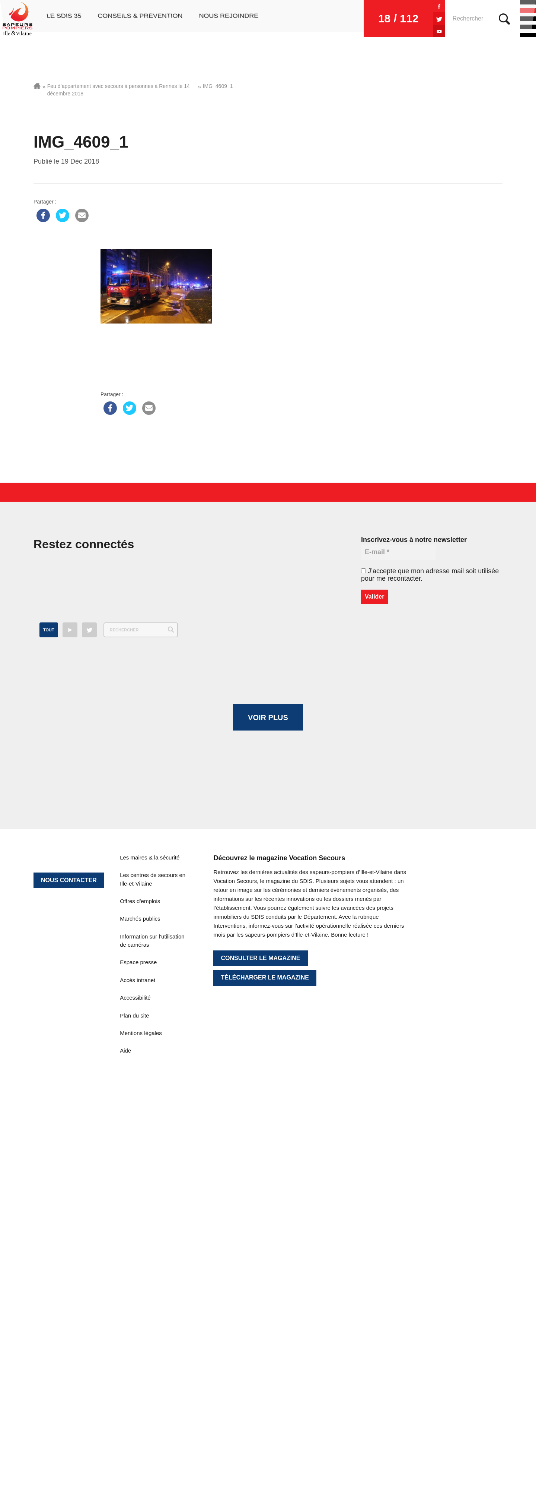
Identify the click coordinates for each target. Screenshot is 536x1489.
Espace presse (138, 1254)
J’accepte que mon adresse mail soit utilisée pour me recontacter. (430, 574)
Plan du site (134, 1307)
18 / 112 (369, 18)
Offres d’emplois (140, 1193)
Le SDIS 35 (62, 18)
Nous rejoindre (228, 18)
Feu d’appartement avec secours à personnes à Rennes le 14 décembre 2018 (118, 90)
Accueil (37, 86)
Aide (125, 1342)
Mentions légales (141, 1325)
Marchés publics (140, 1210)
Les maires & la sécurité (149, 1149)
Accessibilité (135, 1289)
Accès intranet (137, 1272)
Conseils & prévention (139, 18)
